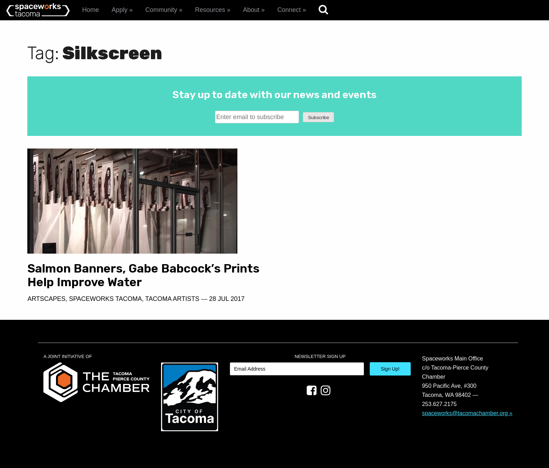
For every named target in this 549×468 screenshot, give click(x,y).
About (251, 9)
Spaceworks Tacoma (105, 298)
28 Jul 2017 (226, 298)
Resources (210, 9)
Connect (289, 9)
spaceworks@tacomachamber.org (465, 413)
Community (161, 9)
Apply (119, 9)
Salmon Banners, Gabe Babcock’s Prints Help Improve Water (143, 275)
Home (90, 9)
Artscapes (46, 298)
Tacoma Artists (172, 298)
